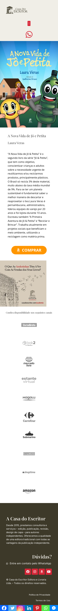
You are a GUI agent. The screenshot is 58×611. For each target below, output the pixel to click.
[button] (29, 23)
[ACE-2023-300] (23, 283)
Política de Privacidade (39, 594)
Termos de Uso (43, 600)
